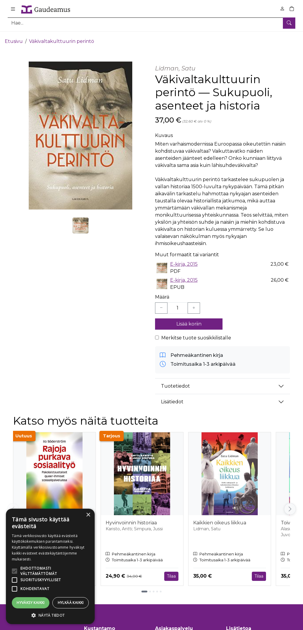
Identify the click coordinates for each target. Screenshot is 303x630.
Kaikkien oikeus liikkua (219, 519)
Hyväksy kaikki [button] (31, 602)
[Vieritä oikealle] (290, 506)
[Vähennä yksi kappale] (161, 304)
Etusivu (14, 38)
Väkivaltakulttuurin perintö (61, 38)
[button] (50, 615)
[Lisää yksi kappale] (194, 304)
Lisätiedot (172, 398)
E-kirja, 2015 (184, 261)
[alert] (50, 566)
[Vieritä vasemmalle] (13, 506)
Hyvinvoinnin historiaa (131, 519)
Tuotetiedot (175, 382)
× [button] (88, 515)
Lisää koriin (189, 320)
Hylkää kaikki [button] (71, 602)
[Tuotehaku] (151, 22)
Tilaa (171, 572)
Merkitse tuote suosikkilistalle (196, 334)
